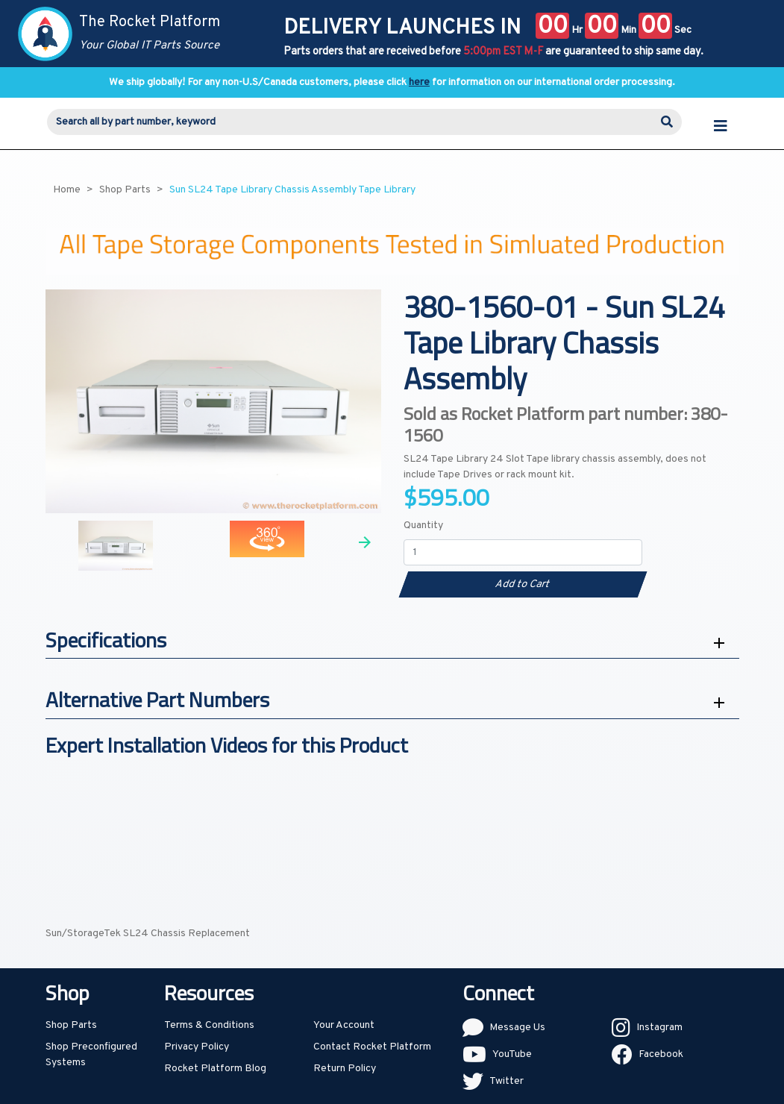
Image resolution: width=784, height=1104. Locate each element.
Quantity (423, 525)
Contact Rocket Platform (372, 1047)
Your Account (343, 1025)
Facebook (661, 1054)
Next (365, 542)
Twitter (506, 1081)
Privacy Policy (196, 1047)
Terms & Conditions (209, 1025)
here (419, 82)
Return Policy (344, 1068)
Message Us (517, 1027)
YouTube (512, 1054)
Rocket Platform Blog (215, 1068)
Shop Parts (71, 1025)
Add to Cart (522, 584)
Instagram (659, 1027)
